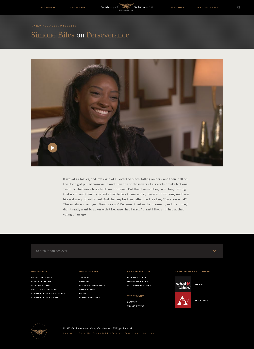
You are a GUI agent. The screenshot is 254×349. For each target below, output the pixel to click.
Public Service (87, 289)
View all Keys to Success (55, 26)
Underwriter (69, 333)
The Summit (77, 7)
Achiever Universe (89, 297)
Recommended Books (139, 285)
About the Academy (42, 277)
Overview (132, 302)
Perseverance (108, 34)
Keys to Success (207, 7)
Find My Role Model (138, 281)
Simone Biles (52, 34)
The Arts (84, 277)
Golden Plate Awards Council (48, 293)
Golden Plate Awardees (45, 297)
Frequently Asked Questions (107, 333)
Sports (83, 293)
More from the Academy (193, 271)
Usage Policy (149, 333)
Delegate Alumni (40, 285)
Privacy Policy (132, 333)
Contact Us (84, 333)
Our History (176, 7)
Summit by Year (136, 306)
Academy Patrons (41, 281)
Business (84, 281)
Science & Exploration (92, 285)
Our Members (47, 7)
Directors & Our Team (44, 289)
